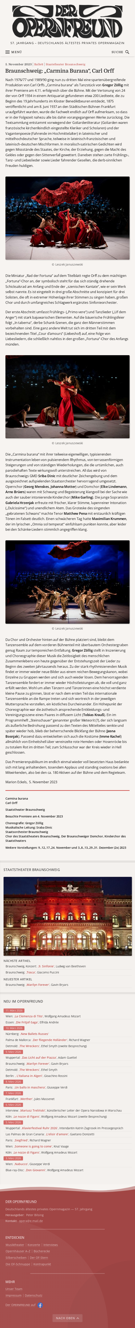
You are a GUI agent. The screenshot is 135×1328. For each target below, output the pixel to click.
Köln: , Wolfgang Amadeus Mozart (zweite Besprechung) (56, 1116)
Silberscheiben (16, 1258)
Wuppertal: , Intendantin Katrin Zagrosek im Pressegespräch (64, 1128)
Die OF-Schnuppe (18, 1264)
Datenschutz (33, 1295)
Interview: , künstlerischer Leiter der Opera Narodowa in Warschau (64, 1110)
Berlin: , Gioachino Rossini (36, 1076)
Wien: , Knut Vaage (37, 1146)
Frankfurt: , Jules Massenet (30, 1099)
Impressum (14, 1295)
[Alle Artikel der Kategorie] (68, 916)
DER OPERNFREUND (21, 1201)
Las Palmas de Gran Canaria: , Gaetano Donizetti (50, 1134)
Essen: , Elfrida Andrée (32, 1022)
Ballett (38, 64)
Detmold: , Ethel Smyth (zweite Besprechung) (46, 1046)
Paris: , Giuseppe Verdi (36, 1087)
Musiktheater (15, 1245)
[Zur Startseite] (68, 21)
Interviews (50, 1245)
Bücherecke (42, 1251)
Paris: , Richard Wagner (28, 1140)
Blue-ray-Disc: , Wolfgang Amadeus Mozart (44, 1170)
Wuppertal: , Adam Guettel (41, 1058)
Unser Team (13, 1289)
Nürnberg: (27, 1034)
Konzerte (34, 1245)
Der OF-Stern (39, 1258)
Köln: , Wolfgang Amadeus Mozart (41, 1152)
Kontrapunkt (42, 1264)
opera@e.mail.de (31, 1221)
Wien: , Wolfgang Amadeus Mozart (43, 1016)
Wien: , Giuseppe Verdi (28, 1164)
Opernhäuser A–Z (18, 1251)
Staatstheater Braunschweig (65, 64)
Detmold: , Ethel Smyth (31, 1070)
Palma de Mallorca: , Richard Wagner (48, 1040)
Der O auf (20, 1305)
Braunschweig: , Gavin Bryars (37, 1064)
